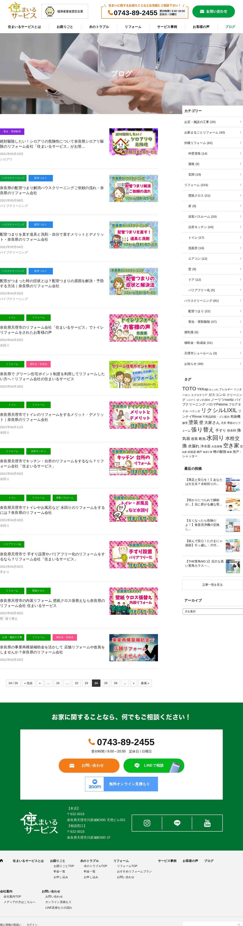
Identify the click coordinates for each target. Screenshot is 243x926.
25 (106, 683)
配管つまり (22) (199, 311)
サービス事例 (167, 27)
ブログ (230, 27)
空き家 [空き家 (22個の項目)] (231, 445)
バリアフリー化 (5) (201, 290)
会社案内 (6, 891)
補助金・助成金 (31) (198, 342)
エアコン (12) (197, 258)
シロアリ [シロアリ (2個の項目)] (190, 400)
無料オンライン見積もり (129, 784)
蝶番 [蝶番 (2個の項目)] (229, 452)
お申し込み (61, 877)
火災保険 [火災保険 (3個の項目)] (216, 446)
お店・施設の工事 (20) (200, 122)
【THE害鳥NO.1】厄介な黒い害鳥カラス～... (204, 563)
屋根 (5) (193, 164)
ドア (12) (194, 279)
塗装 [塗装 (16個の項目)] (193, 422)
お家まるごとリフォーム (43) (204, 132)
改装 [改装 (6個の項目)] (194, 439)
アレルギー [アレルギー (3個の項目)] (226, 389)
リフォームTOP (127, 866)
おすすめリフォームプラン (134, 871)
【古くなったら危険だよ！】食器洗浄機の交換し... (202, 525)
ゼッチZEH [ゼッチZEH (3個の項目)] (203, 399)
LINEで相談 (154, 765)
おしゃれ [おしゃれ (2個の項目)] (213, 389)
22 (76, 683)
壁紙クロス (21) (199, 195)
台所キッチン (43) (200, 227)
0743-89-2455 (136, 12)
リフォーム (133, 27)
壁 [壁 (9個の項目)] (201, 422)
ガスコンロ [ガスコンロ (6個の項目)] (217, 395)
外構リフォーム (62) (198, 143)
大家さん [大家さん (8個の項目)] (212, 422)
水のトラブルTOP (95, 866)
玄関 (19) (194, 174)
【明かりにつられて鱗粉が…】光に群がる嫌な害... (203, 502)
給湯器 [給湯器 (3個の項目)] (192, 451)
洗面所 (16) (196, 248)
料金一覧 (59, 871)
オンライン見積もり (58, 902)
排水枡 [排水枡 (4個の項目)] (231, 430)
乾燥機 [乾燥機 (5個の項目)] (236, 416)
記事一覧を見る (212, 584)
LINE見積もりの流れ (58, 907)
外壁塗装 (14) (197, 153)
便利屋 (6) (191, 332)
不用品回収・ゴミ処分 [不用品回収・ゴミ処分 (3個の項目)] (216, 416)
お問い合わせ (216, 11)
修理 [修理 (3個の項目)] (185, 422)
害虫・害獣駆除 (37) (202, 321)
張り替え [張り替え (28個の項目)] (202, 429)
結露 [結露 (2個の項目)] (184, 452)
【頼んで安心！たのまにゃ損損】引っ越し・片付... (204, 543)
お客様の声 (201, 27)
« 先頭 (28, 683)
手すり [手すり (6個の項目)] (220, 430)
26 (115, 683)
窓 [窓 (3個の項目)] (241, 446)
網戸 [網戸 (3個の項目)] (199, 451)
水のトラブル (99, 27)
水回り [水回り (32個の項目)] (215, 437)
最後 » (145, 683)
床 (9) (192, 206)
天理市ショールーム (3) (200, 353)
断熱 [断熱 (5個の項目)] (202, 438)
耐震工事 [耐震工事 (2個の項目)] (207, 452)
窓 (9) (192, 269)
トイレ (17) (196, 237)
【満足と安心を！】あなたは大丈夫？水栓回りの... (204, 482)
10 (58, 683)
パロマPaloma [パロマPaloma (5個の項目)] (217, 404)
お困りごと (65, 27)
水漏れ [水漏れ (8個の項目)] (194, 446)
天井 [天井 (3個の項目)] (223, 422)
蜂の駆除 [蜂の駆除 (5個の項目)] (219, 451)
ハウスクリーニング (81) (201, 300)
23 (86, 683)
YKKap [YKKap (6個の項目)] (202, 389)
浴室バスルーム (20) (202, 216)
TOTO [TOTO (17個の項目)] (189, 388)
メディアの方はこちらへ (20, 902)
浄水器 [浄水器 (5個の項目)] (205, 446)
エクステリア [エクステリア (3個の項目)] (199, 395)
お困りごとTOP (64, 866)
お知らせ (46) (193, 363)
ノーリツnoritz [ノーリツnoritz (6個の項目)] (222, 400)
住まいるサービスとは (24, 27)
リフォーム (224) (196, 185)
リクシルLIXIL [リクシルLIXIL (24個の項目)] (219, 410)
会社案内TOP (12, 896)
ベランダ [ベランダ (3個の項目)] (194, 411)
